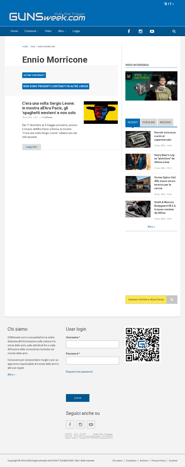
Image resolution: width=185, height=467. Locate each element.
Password (73, 353)
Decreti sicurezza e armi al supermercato (165, 136)
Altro (61, 31)
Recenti (133, 122)
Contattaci (131, 460)
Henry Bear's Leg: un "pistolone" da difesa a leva (164, 159)
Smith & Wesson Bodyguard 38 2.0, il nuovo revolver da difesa (165, 207)
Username (73, 337)
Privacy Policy (158, 460)
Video (48, 31)
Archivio (165, 122)
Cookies (173, 460)
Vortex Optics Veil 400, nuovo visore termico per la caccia (165, 183)
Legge (76, 31)
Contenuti (30, 31)
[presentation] (93, 383)
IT (169, 4)
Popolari (149, 122)
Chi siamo (117, 460)
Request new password (79, 371)
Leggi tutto (31, 146)
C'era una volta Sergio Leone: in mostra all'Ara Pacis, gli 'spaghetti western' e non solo (49, 108)
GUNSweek (47, 117)
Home (14, 31)
